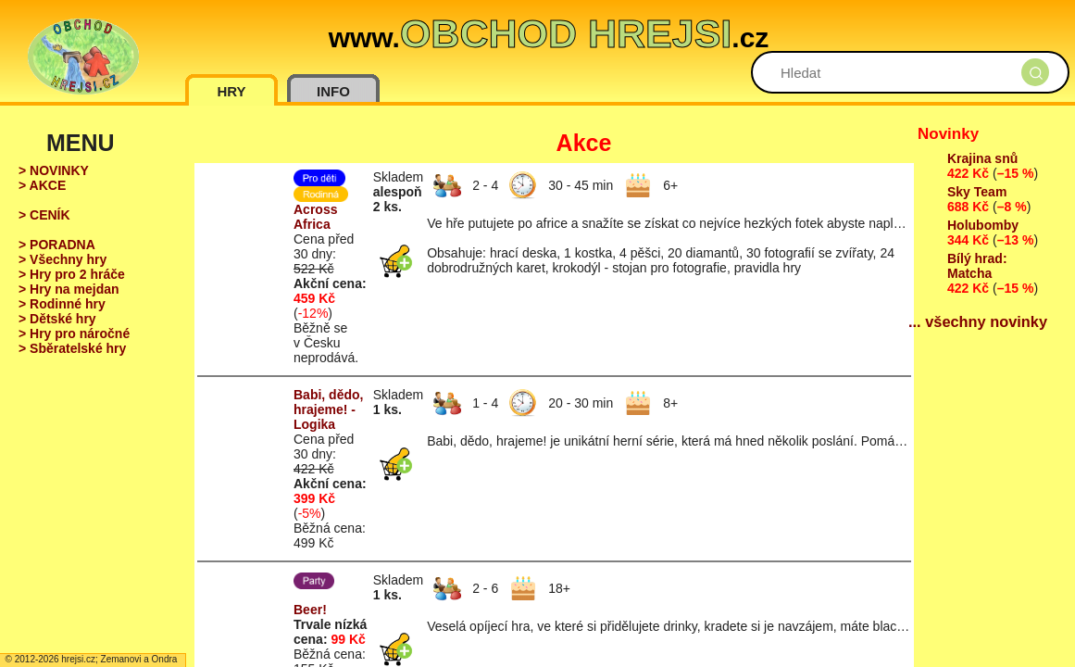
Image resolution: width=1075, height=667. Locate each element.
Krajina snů (982, 158)
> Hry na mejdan (69, 289)
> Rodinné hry (62, 303)
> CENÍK (44, 215)
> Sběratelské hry (72, 348)
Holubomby (983, 225)
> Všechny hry (62, 259)
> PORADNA (57, 244)
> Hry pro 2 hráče (72, 274)
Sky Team (976, 191)
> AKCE (42, 185)
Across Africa (315, 217)
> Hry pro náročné (74, 333)
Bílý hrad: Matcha (977, 266)
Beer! (310, 609)
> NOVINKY (54, 170)
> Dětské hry (57, 318)
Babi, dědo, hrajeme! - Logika (328, 409)
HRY (231, 91)
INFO (333, 91)
